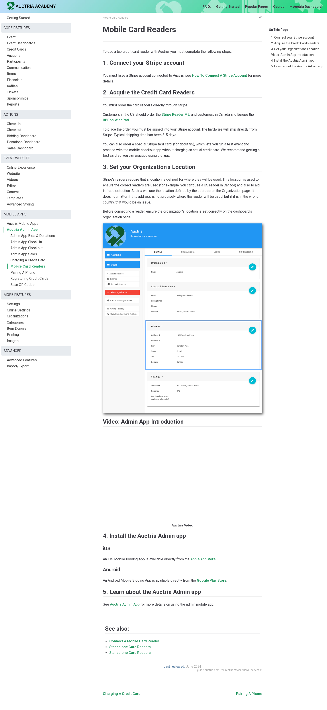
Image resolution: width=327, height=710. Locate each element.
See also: (117, 628)
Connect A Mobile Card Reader (134, 641)
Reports (13, 104)
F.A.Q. (206, 7)
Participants (16, 61)
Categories (15, 322)
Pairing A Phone (22, 272)
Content (13, 192)
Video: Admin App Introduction (292, 55)
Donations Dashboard (23, 142)
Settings (13, 304)
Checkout (14, 130)
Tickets (12, 92)
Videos (12, 180)
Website (13, 174)
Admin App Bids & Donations (32, 236)
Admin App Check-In (26, 242)
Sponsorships (18, 98)
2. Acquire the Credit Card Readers (295, 43)
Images (13, 341)
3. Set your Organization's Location (295, 49)
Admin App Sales (23, 254)
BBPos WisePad (116, 120)
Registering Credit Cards (29, 278)
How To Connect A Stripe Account (219, 75)
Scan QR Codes (22, 285)
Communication (19, 68)
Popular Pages (256, 7)
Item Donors (16, 328)
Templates (15, 198)
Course (278, 7)
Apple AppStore (202, 559)
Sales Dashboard (20, 148)
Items (11, 74)
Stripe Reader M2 (176, 114)
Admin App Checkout (26, 248)
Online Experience (21, 167)
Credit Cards (16, 49)
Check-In (14, 124)
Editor (11, 186)
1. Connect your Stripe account (292, 37)
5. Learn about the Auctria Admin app (297, 66)
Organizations (17, 316)
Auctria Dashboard (306, 7)
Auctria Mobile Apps (22, 223)
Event (11, 37)
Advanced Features (22, 360)
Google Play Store (211, 580)
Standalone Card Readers (130, 647)
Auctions (13, 55)
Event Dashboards (21, 43)
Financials (14, 80)
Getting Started (228, 7)
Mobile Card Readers (28, 266)
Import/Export (18, 366)
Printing (13, 335)
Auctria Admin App (22, 229)
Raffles (12, 86)
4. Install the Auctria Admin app (293, 60)
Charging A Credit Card (27, 260)
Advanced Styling (20, 204)
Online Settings (19, 310)
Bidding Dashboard (21, 136)
